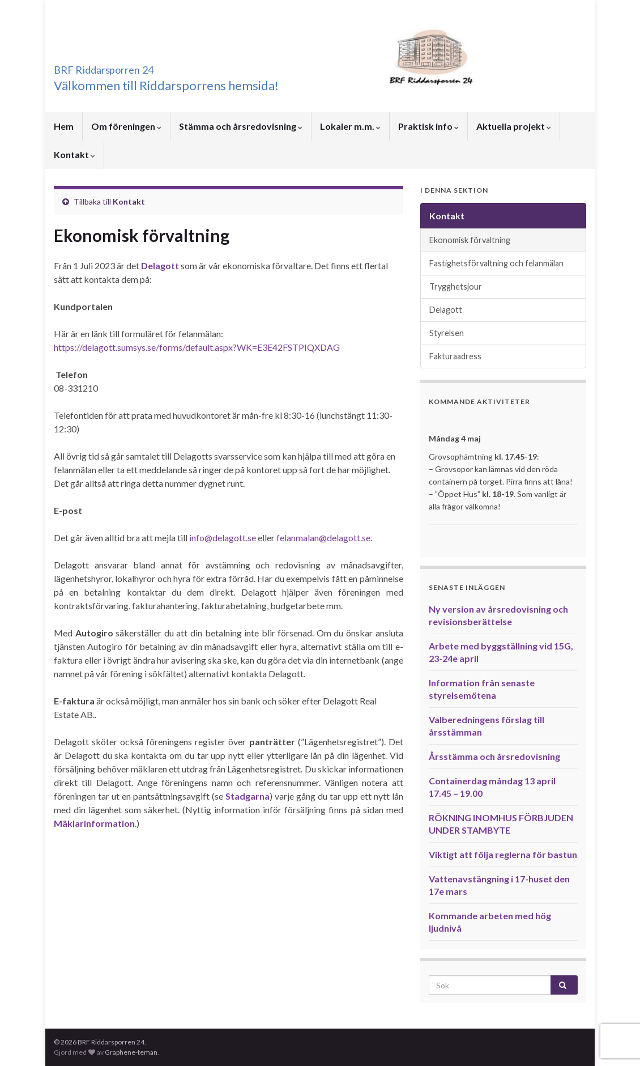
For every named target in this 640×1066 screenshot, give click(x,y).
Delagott (160, 265)
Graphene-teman (131, 1052)
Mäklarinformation (94, 823)
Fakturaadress (455, 356)
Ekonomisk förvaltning (469, 240)
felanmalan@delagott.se (323, 537)
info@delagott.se (222, 537)
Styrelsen (446, 333)
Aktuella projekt (513, 126)
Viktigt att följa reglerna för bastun (503, 854)
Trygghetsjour (455, 286)
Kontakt (74, 154)
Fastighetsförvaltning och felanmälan (496, 263)
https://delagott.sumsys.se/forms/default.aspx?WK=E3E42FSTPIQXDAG (197, 347)
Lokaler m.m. (350, 126)
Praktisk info (428, 126)
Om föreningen (126, 126)
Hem (64, 126)
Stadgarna (247, 796)
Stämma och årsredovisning (240, 126)
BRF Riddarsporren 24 (135, 67)
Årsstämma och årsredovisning (494, 756)
